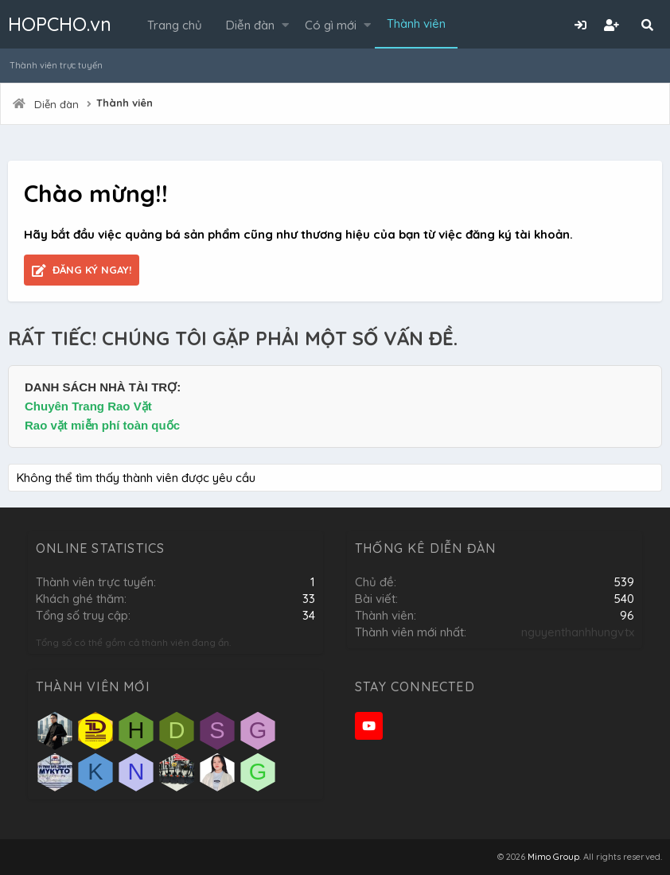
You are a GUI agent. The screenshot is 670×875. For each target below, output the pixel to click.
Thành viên (416, 23)
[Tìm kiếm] (647, 25)
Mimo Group (553, 856)
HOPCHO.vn (59, 24)
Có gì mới (330, 25)
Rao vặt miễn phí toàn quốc (102, 425)
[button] (285, 25)
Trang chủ (174, 25)
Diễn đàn (250, 25)
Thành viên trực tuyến (56, 65)
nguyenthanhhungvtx (577, 632)
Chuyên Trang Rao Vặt (88, 406)
